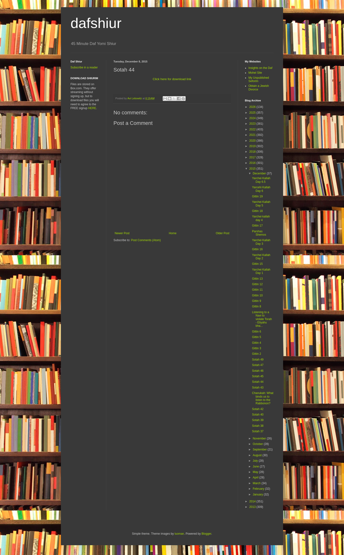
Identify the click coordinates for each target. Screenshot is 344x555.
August (258, 455)
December (260, 173)
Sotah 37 (257, 431)
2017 (253, 157)
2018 (253, 151)
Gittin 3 (256, 348)
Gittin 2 (256, 353)
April (256, 477)
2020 (253, 140)
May (256, 472)
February (259, 488)
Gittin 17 (257, 225)
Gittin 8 (256, 306)
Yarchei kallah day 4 (261, 218)
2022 (253, 129)
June (256, 466)
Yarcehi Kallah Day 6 (261, 189)
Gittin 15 (257, 264)
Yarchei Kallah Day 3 (261, 242)
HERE (92, 108)
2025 (253, 112)
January (258, 494)
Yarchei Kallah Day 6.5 (261, 180)
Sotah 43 (257, 387)
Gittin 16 (257, 249)
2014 (253, 501)
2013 (253, 507)
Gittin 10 (257, 295)
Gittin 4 (256, 342)
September (260, 449)
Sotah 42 (257, 409)
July (256, 460)
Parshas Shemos (259, 233)
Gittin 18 (257, 211)
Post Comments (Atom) (146, 240)
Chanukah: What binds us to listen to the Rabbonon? (262, 398)
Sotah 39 (257, 420)
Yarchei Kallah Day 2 (261, 256)
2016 (253, 163)
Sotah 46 (257, 370)
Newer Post (122, 233)
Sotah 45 (257, 376)
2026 (253, 107)
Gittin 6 (256, 331)
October (258, 444)
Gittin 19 (257, 196)
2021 (253, 135)
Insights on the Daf (260, 68)
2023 (253, 123)
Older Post (222, 233)
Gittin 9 (256, 301)
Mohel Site (255, 72)
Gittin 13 (257, 278)
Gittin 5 (256, 337)
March (257, 483)
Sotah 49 (257, 359)
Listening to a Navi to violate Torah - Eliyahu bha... (262, 319)
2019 (253, 146)
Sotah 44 (257, 381)
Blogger (206, 533)
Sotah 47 (257, 365)
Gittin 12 (257, 284)
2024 (253, 118)
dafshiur (95, 23)
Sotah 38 (257, 425)
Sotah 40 (257, 414)
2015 (253, 168)
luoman (179, 533)
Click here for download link (172, 79)
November (260, 438)
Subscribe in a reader (84, 67)
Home (173, 233)
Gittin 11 (257, 289)
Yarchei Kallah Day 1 (261, 271)
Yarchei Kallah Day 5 (261, 203)
